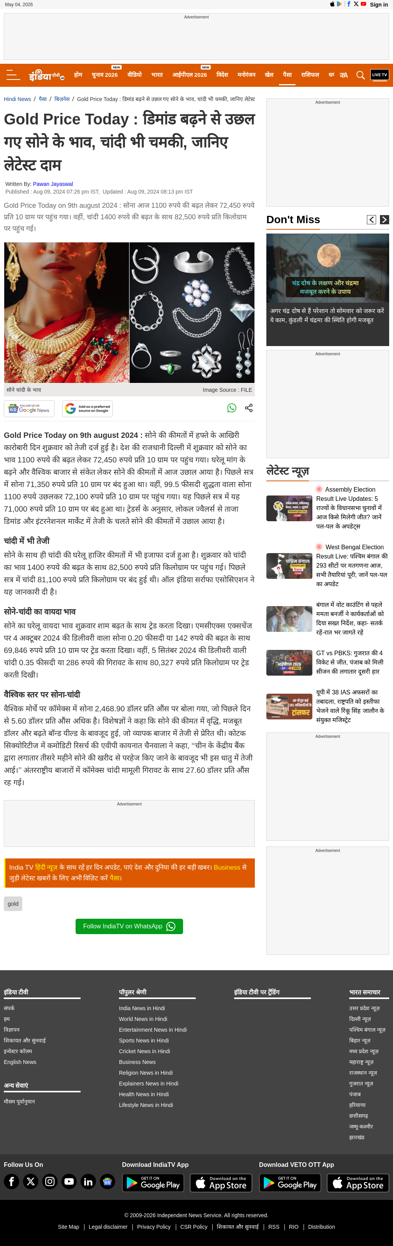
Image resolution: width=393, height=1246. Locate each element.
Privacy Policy (153, 1227)
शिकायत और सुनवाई (25, 1040)
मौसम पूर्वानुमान (19, 1102)
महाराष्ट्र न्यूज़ (361, 1062)
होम (78, 74)
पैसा (287, 74)
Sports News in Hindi (144, 1040)
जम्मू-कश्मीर (361, 1126)
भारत (157, 74)
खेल (269, 74)
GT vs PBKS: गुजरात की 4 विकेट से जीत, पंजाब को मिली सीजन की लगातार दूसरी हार (349, 662)
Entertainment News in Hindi (153, 1030)
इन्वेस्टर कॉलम (18, 1051)
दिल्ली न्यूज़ (360, 1019)
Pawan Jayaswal (53, 184)
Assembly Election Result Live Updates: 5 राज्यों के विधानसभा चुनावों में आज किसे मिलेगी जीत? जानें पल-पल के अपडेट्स (349, 508)
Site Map (68, 1227)
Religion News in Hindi (146, 1073)
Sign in (379, 5)
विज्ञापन (12, 1030)
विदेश (222, 74)
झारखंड (356, 1137)
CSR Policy (194, 1227)
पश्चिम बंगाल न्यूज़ (367, 1030)
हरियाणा (357, 1105)
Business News (137, 1062)
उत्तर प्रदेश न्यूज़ (364, 1008)
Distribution (321, 1227)
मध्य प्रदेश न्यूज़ (363, 1051)
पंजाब (355, 1094)
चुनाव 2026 (105, 74)
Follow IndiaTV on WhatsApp (129, 926)
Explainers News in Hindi (148, 1083)
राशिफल (310, 74)
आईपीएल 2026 (189, 74)
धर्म (332, 74)
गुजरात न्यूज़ (361, 1083)
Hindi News (17, 99)
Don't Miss (293, 219)
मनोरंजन (246, 74)
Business (227, 867)
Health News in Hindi (144, 1094)
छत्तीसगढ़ (358, 1116)
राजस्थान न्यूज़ (363, 1073)
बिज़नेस (61, 99)
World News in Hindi (143, 1019)
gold (13, 903)
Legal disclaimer (108, 1227)
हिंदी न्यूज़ (46, 867)
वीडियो (134, 74)
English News (20, 1062)
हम (7, 1019)
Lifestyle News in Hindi (146, 1105)
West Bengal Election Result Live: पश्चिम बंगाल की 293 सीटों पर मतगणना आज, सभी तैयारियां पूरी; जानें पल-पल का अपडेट (352, 565)
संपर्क (9, 1008)
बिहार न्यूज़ (359, 1040)
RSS (273, 1227)
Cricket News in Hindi (144, 1051)
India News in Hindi (142, 1008)
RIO (294, 1227)
